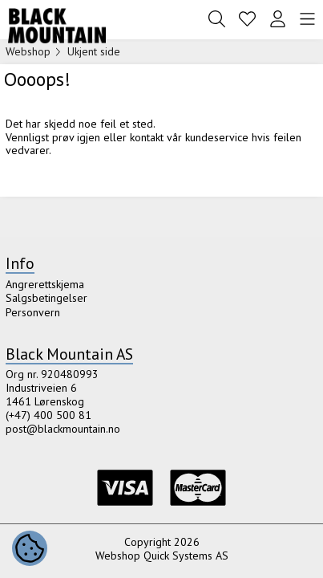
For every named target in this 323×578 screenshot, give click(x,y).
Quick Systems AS (185, 555)
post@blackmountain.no (63, 428)
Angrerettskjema (45, 284)
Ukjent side (93, 51)
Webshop (28, 51)
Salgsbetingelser (46, 298)
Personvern (33, 312)
